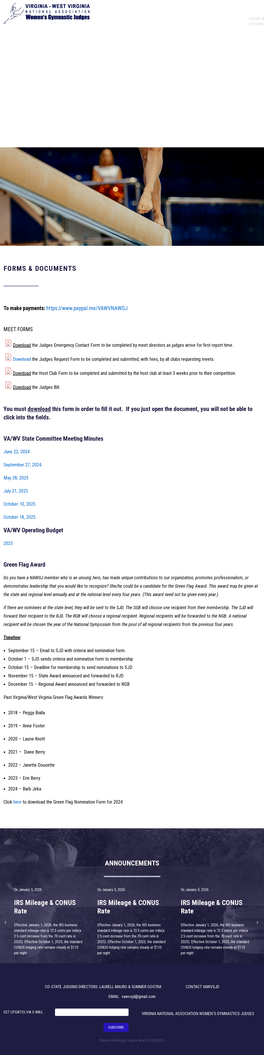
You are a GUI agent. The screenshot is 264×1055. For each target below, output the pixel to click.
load (27, 373)
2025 (8, 543)
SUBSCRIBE (116, 1027)
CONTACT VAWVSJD (202, 986)
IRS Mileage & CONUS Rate (45, 906)
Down (18, 373)
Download (22, 345)
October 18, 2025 (20, 517)
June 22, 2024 (17, 451)
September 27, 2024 (22, 465)
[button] (5, 922)
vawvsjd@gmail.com (139, 996)
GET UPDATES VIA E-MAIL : (24, 1012)
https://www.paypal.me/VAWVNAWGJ (87, 308)
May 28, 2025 (16, 478)
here (17, 802)
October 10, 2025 (20, 504)
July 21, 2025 (16, 491)
